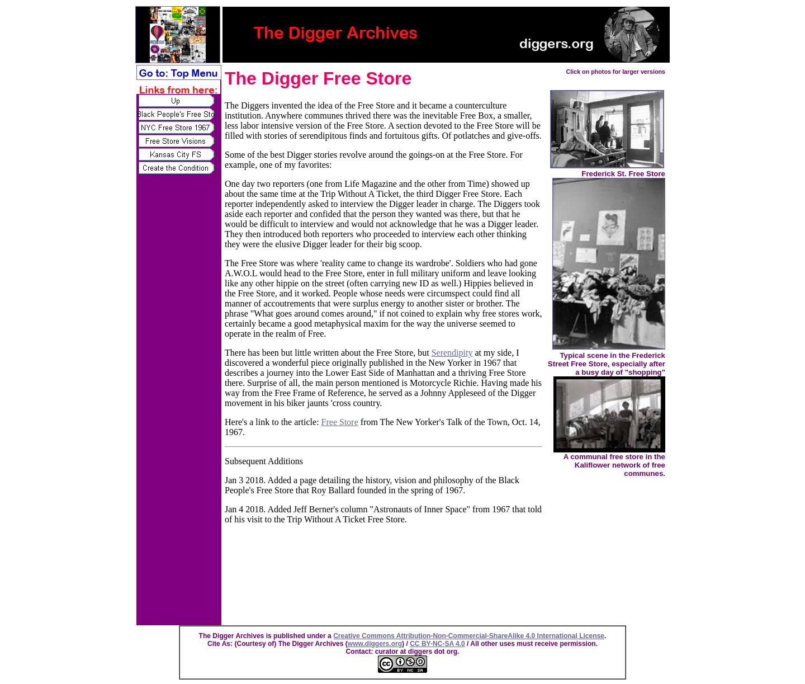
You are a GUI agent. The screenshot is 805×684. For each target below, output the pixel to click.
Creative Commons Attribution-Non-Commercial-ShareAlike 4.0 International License (468, 636)
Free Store (339, 422)
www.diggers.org (375, 644)
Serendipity (452, 352)
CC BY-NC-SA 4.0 (437, 644)
